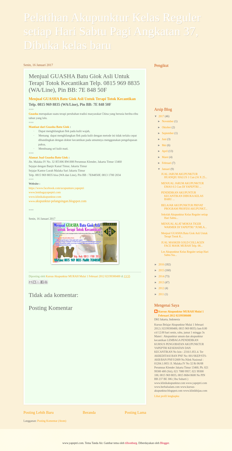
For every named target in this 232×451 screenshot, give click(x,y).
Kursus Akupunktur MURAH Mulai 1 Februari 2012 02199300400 (181, 313)
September (168, 133)
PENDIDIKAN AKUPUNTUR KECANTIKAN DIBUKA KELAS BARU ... (182, 196)
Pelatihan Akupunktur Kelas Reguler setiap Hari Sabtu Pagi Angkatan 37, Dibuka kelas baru (112, 31)
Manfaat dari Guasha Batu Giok (49, 126)
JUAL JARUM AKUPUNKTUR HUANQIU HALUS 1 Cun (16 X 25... (184, 176)
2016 (162, 264)
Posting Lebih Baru (39, 412)
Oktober (167, 127)
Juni (164, 139)
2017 (162, 116)
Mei (164, 145)
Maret (165, 157)
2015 (162, 270)
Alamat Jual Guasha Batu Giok (48, 157)
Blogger (164, 443)
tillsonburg (131, 443)
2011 (162, 294)
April (165, 151)
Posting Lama (135, 412)
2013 (162, 282)
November (168, 121)
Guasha (33, 113)
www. (58, 201)
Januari (166, 169)
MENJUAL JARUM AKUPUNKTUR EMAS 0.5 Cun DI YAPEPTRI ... (182, 185)
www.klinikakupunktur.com (45, 196)
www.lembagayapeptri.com (45, 192)
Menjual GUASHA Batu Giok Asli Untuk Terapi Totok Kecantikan (82, 99)
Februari (167, 162)
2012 (162, 288)
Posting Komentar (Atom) (51, 420)
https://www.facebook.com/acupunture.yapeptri (56, 188)
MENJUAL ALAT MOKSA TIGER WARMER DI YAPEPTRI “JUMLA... (184, 225)
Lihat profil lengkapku (166, 396)
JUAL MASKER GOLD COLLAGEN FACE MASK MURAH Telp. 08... (182, 244)
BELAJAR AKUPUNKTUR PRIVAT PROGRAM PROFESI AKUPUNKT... (184, 207)
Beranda (89, 412)
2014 (162, 276)
